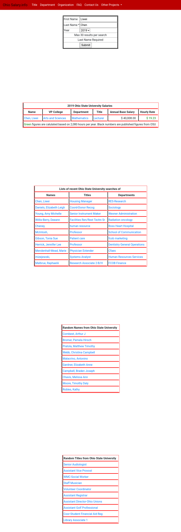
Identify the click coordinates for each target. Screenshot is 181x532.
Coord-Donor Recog (82, 207)
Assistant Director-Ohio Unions (83, 501)
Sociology (115, 207)
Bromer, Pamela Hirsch (77, 340)
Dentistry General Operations (127, 244)
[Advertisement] (91, 78)
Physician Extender (82, 250)
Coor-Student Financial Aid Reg (83, 514)
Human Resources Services (126, 257)
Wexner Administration (123, 213)
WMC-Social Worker (76, 477)
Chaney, (40, 226)
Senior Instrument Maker (85, 213)
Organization (66, 5)
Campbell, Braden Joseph (79, 371)
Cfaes (112, 250)
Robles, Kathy (71, 389)
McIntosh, (41, 232)
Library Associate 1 (76, 520)
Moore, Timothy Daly (76, 383)
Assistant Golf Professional (81, 507)
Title (35, 5)
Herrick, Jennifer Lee (48, 244)
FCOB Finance (117, 263)
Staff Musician (73, 483)
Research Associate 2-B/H (86, 263)
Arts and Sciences (54, 118)
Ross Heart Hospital (121, 226)
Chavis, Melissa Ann (75, 377)
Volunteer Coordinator (77, 489)
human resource (80, 226)
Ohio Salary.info (15, 5)
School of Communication (125, 232)
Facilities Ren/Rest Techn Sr (87, 220)
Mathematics (80, 118)
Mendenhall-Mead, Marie (50, 250)
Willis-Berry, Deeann (47, 220)
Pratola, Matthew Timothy (79, 346)
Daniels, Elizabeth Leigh (50, 207)
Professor (76, 232)
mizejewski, (42, 257)
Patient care (77, 238)
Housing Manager (81, 201)
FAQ (79, 5)
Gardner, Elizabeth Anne (77, 364)
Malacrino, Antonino (75, 358)
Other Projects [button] (110, 5)
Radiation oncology (121, 220)
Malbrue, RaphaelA (47, 263)
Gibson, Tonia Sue (46, 238)
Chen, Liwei (31, 118)
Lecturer (99, 118)
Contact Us (91, 5)
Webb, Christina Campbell (79, 352)
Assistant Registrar (75, 495)
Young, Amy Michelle (48, 213)
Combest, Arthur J (74, 334)
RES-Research (117, 201)
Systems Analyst (80, 257)
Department (47, 5)
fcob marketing (118, 238)
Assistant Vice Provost (78, 470)
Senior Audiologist (75, 464)
